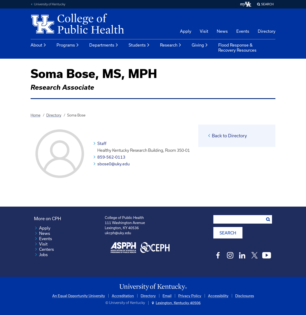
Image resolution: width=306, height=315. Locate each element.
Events (242, 31)
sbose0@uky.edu (113, 163)
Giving (200, 45)
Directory (266, 31)
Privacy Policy (189, 296)
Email (167, 296)
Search (267, 4)
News (222, 31)
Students (139, 45)
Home (35, 115)
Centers (46, 249)
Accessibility (218, 296)
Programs (68, 45)
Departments (103, 45)
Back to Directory (229, 135)
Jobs (43, 254)
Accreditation (123, 296)
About (38, 45)
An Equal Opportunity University (78, 296)
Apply (185, 31)
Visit (204, 31)
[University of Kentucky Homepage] (153, 287)
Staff (101, 143)
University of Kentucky (49, 4)
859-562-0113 (111, 157)
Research (170, 45)
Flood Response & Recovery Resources (237, 47)
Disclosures (244, 296)
